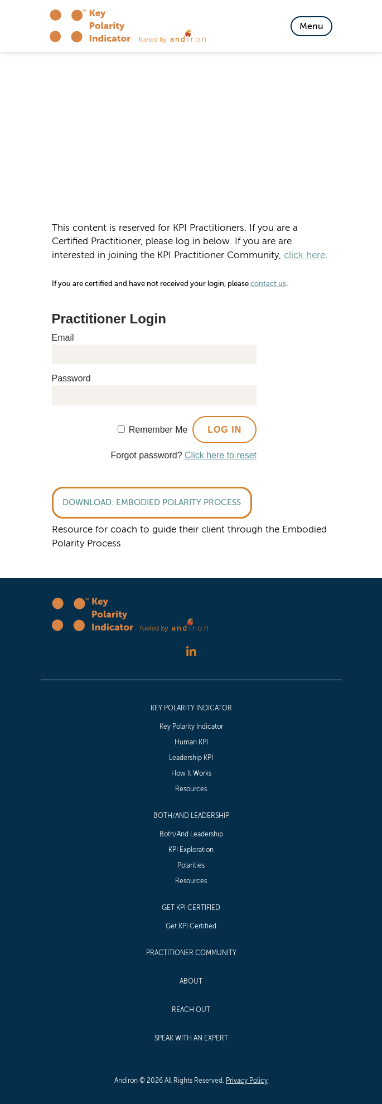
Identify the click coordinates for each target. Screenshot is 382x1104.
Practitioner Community (191, 953)
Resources (191, 789)
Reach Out (191, 1010)
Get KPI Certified (191, 908)
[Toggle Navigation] (311, 26)
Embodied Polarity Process (178, 502)
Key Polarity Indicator (191, 708)
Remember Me (158, 429)
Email (63, 337)
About (191, 981)
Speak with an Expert (191, 1038)
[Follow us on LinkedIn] (191, 651)
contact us (268, 283)
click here (304, 255)
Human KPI (191, 742)
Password (71, 378)
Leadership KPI (191, 758)
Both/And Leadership (191, 816)
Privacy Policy (247, 1080)
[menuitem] (191, 748)
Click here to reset (221, 455)
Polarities (191, 865)
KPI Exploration (191, 850)
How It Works (191, 773)
